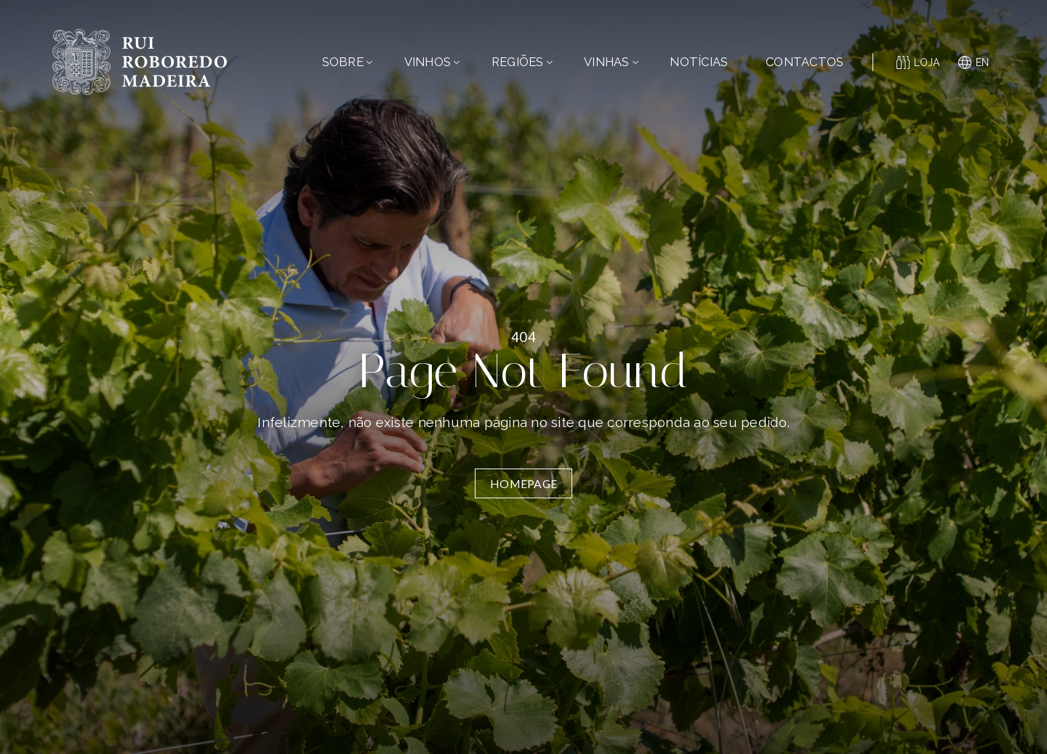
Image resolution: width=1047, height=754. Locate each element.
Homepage (523, 483)
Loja (918, 62)
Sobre (347, 61)
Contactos (804, 61)
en (974, 62)
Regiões (522, 61)
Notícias (699, 61)
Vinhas (611, 61)
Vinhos (432, 61)
